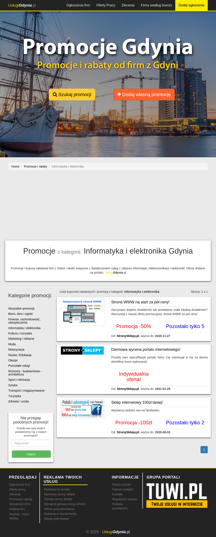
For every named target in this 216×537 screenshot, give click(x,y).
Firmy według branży (156, 5)
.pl (22, 5)
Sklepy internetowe (56, 518)
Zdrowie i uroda (18, 401)
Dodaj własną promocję (144, 94)
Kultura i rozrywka (20, 333)
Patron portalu (121, 484)
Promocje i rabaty (20, 499)
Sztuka (12, 385)
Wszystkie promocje (21, 308)
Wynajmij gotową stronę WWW (64, 504)
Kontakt (117, 494)
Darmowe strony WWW (59, 494)
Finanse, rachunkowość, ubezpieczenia (24, 321)
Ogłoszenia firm (78, 5)
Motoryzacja (16, 349)
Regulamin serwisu (124, 499)
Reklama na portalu (57, 489)
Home (15, 166)
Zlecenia (128, 5)
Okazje (13, 360)
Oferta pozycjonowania (59, 509)
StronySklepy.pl (128, 336)
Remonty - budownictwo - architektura (25, 372)
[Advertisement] (108, 207)
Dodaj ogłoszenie (191, 5)
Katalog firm (17, 509)
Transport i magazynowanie (26, 390)
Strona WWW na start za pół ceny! (140, 302)
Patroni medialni (122, 489)
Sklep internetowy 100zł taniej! (137, 402)
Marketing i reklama (21, 338)
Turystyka (14, 396)
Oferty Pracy (105, 5)
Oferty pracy (17, 489)
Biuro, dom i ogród (20, 313)
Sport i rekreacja (19, 379)
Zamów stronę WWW (58, 499)
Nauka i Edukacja (19, 355)
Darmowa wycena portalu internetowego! (145, 349)
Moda (12, 344)
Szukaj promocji (72, 94)
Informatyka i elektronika (24, 328)
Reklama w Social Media (60, 514)
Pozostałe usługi (19, 365)
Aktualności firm (19, 504)
